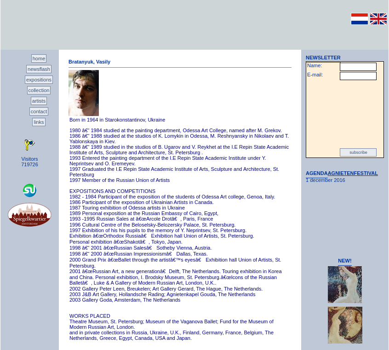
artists (39, 101)
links (39, 122)
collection (39, 90)
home (39, 58)
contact (39, 111)
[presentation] (345, 114)
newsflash (39, 69)
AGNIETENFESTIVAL (353, 173)
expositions (38, 79)
